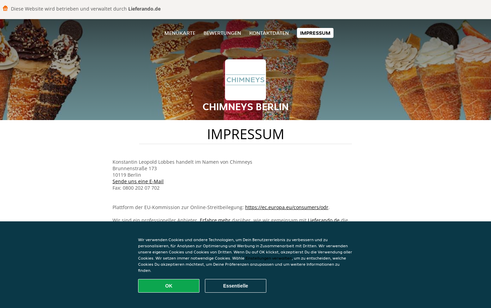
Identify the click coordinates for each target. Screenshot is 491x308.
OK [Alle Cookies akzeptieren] (169, 286)
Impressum (315, 32)
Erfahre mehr (215, 220)
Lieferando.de (324, 220)
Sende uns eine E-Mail (138, 181)
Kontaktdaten (269, 32)
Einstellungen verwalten (269, 258)
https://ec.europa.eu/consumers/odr (286, 207)
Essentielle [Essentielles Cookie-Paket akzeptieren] (235, 286)
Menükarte (179, 32)
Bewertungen (222, 32)
